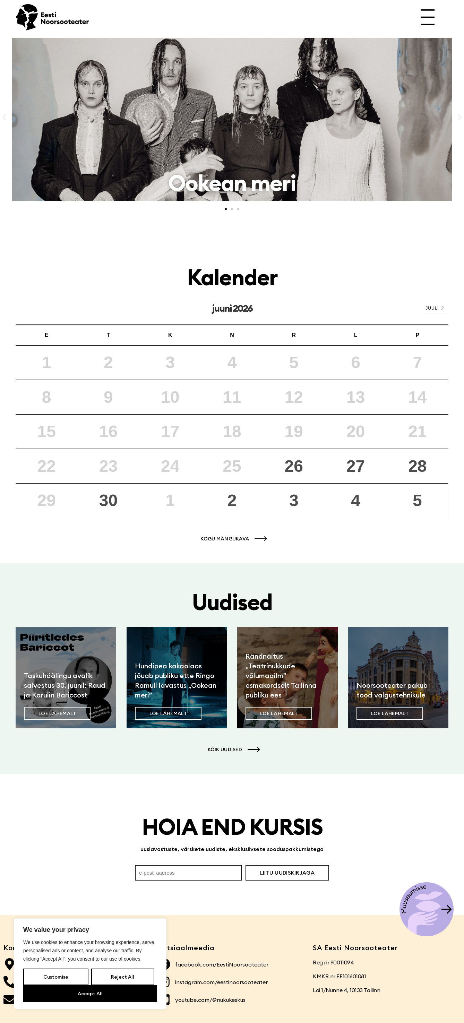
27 (355, 466)
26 (294, 466)
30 (108, 500)
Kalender (232, 277)
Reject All (122, 977)
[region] (90, 963)
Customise (55, 977)
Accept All (90, 993)
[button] (4, 117)
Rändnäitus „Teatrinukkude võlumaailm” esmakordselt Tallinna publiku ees (281, 675)
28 (417, 466)
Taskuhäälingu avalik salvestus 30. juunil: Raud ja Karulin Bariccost (64, 685)
